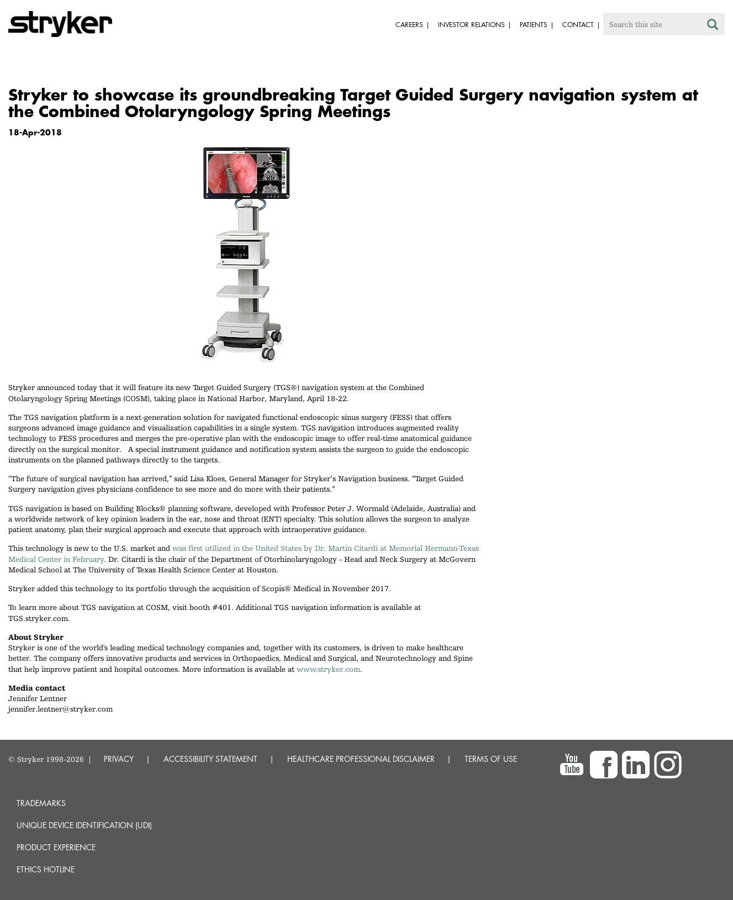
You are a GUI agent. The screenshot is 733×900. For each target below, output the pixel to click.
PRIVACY (119, 759)
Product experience (56, 847)
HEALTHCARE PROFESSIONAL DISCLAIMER (361, 759)
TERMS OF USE (491, 759)
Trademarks (41, 803)
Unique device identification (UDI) (84, 825)
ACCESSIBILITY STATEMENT (210, 759)
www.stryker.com (328, 669)
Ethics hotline (46, 869)
